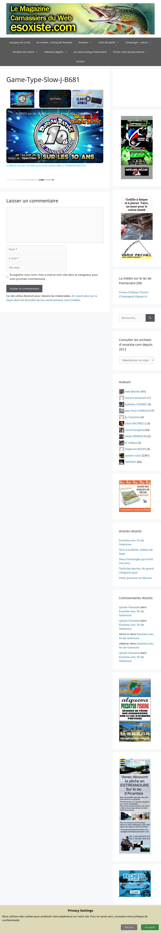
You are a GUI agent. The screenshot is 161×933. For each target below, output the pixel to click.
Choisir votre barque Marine (132, 52)
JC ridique (131, 442)
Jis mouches (132, 417)
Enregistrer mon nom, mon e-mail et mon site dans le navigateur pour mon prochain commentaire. (54, 277)
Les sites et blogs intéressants (90, 51)
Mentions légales (57, 52)
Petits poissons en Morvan (135, 578)
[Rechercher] (150, 318)
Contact (80, 61)
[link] (11, 113)
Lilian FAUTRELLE (135, 423)
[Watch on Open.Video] (22, 158)
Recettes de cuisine (27, 52)
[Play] (88, 99)
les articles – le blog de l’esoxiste (54, 42)
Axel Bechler (132, 391)
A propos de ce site (19, 42)
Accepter (150, 927)
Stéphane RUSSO (135, 449)
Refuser (129, 927)
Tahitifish (130, 462)
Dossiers (87, 42)
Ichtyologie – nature (140, 42)
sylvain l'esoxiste (129, 607)
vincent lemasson (136, 398)
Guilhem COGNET (136, 404)
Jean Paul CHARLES (137, 410)
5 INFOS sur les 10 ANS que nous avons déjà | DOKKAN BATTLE (54, 113)
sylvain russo (133, 455)
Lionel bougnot (134, 430)
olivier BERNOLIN (136, 436)
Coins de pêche (110, 42)
